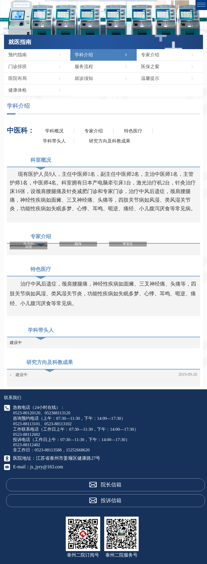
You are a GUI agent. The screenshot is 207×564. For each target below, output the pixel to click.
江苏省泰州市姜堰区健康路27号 (68, 458)
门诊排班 (17, 66)
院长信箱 (111, 485)
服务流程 (84, 66)
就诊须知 (84, 78)
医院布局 (17, 78)
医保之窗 (150, 66)
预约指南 (17, 54)
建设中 (22, 375)
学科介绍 (84, 54)
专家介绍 (150, 54)
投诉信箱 (111, 500)
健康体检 (17, 90)
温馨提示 (150, 78)
